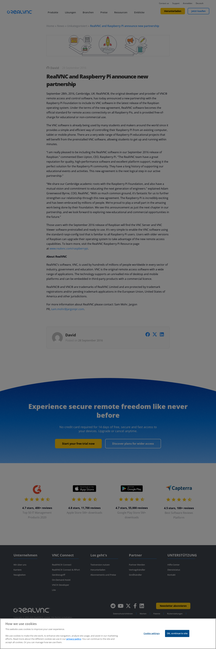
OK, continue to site (177, 636)
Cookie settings (152, 636)
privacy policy (73, 642)
